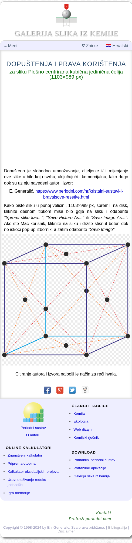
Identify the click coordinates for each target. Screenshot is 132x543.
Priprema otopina (22, 463)
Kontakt (103, 513)
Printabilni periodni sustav (94, 460)
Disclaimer (66, 531)
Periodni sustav (33, 428)
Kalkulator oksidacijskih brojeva (33, 472)
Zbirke (90, 45)
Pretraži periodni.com (90, 519)
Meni (10, 45)
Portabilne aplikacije (89, 468)
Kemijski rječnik (86, 437)
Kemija (79, 413)
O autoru (33, 435)
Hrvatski (117, 45)
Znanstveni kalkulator (25, 455)
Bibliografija (117, 527)
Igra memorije (19, 493)
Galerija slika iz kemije (91, 476)
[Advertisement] (66, 125)
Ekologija (80, 421)
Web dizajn (82, 429)
